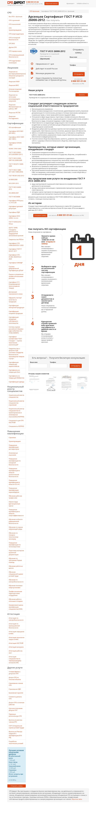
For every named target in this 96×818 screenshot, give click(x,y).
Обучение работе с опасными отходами (16, 600)
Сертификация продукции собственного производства (14, 320)
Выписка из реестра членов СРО (15, 721)
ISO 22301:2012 (14, 183)
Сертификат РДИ (14, 212)
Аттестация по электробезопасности (16, 619)
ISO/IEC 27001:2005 (15, 149)
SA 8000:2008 (13, 179)
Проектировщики (15, 441)
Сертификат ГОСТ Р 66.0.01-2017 (15, 250)
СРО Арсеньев (34, 11)
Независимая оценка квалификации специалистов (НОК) (16, 607)
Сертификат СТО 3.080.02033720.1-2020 (16, 244)
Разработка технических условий (16, 742)
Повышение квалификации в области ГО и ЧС (14, 482)
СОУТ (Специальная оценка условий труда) (16, 727)
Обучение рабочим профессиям (15, 497)
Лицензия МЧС (14, 85)
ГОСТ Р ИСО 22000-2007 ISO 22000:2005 (15, 159)
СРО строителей (14, 20)
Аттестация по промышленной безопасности (14, 626)
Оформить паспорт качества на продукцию (15, 300)
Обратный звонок (51, 3)
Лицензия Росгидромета (13, 117)
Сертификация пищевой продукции (16, 312)
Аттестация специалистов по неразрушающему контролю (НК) (15, 660)
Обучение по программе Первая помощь (15, 560)
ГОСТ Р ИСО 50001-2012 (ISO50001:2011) (16, 153)
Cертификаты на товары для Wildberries (16, 377)
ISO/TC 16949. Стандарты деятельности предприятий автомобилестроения (16, 232)
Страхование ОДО (15, 689)
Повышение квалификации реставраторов (14, 447)
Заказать (82, 95)
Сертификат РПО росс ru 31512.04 (16, 202)
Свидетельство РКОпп (16, 239)
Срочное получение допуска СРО (15, 709)
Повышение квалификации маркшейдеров (14, 490)
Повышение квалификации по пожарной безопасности (15, 462)
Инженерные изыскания (13, 454)
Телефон (73, 65)
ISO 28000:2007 (14, 193)
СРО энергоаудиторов (16, 34)
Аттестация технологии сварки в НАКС (16, 638)
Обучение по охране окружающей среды (16, 528)
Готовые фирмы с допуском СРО (14, 673)
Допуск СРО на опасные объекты (15, 678)
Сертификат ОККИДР (16, 263)
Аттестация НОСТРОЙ (16, 643)
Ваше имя (73, 57)
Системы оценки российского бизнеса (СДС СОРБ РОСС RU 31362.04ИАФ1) (16, 330)
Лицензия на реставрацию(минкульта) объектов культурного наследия (17, 75)
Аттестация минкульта (16, 647)
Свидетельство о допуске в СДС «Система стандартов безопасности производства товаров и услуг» (16, 353)
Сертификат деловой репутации (16, 207)
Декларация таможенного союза (15, 293)
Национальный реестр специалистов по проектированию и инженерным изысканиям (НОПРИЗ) (16, 413)
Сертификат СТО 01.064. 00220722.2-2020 (15, 257)
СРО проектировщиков (15, 29)
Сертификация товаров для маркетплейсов (14, 364)
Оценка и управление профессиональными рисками (16, 276)
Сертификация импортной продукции (16, 306)
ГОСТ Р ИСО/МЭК (14, 197)
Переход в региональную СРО (15, 715)
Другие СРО (13, 47)
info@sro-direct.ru (83, 3)
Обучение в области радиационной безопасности (15, 521)
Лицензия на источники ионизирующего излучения (14, 98)
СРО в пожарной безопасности (14, 39)
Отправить (78, 74)
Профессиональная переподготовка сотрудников (15, 593)
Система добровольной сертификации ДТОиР (16, 269)
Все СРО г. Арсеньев (15, 17)
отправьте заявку (48, 243)
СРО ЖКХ (12, 43)
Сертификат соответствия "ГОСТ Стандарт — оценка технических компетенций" (15, 341)
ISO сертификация (15, 127)
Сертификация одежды (16, 382)
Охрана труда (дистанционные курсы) (14, 504)
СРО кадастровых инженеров (14, 62)
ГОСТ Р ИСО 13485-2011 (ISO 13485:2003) (16, 171)
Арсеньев (70, 3)
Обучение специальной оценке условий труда (16, 574)
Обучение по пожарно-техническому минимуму (13, 536)
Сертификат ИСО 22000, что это (14, 217)
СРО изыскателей (15, 24)
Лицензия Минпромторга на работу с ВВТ (15, 107)
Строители (12, 437)
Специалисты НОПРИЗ (16, 426)
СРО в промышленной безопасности (16, 56)
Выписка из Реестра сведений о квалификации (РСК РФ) (15, 735)
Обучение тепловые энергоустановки (15, 587)
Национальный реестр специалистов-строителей (16, 403)
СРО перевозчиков (15, 51)
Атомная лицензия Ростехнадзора (15, 90)
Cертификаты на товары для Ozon (14, 371)
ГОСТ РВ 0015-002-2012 (16, 176)
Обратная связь (76, 799)
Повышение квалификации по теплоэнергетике (15, 545)
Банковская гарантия (16, 693)
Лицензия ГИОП (14, 82)
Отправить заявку (17, 786)
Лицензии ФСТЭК (14, 113)
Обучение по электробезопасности (16, 581)
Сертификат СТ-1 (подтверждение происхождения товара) (14, 285)
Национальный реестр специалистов (16, 396)
